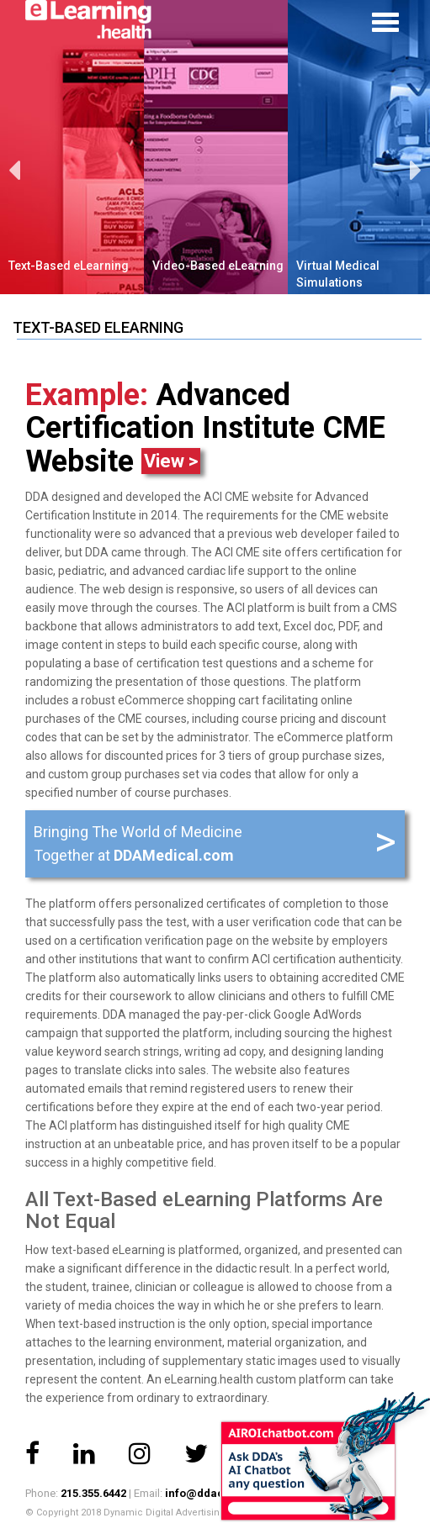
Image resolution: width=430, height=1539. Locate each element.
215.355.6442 (93, 1493)
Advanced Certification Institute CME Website (205, 428)
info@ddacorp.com (217, 1493)
